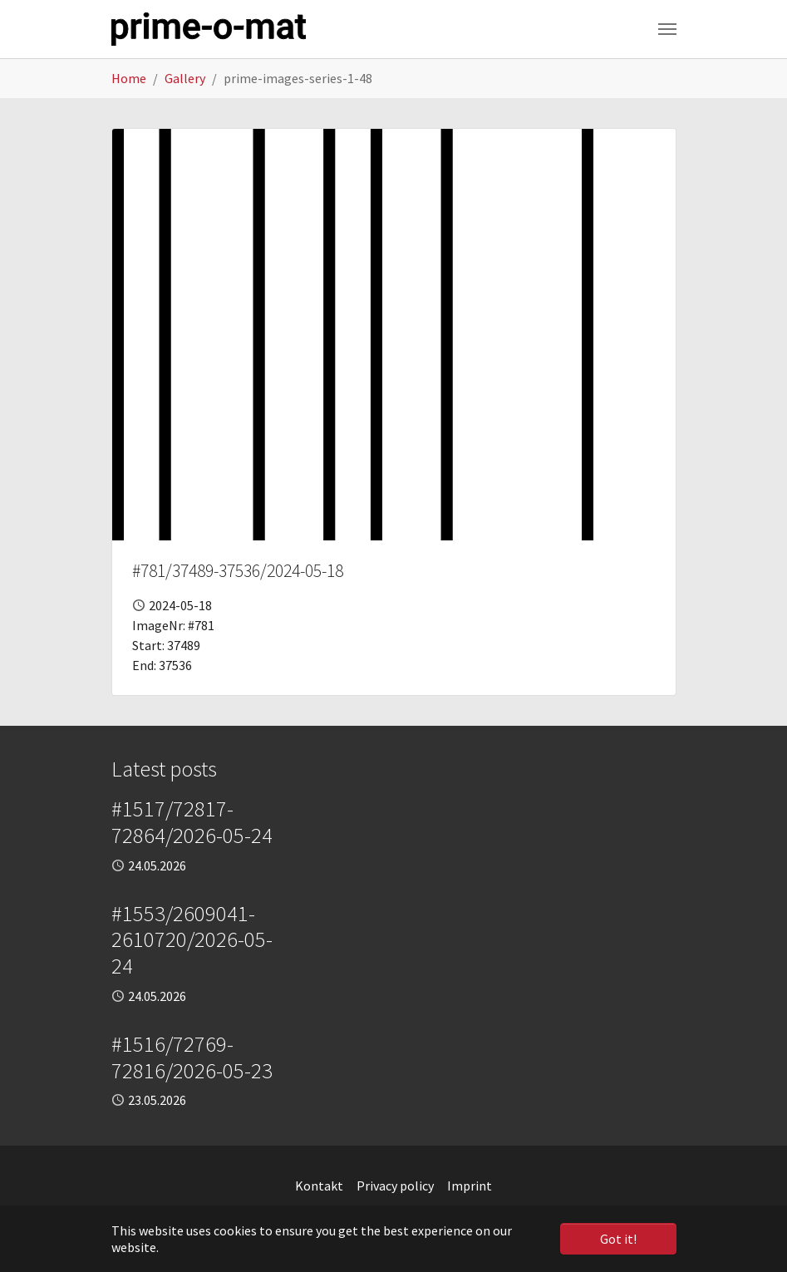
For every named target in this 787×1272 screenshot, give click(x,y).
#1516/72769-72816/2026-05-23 (192, 1057)
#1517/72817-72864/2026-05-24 (192, 822)
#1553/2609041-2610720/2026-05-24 (192, 940)
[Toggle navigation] (667, 29)
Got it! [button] (618, 1238)
